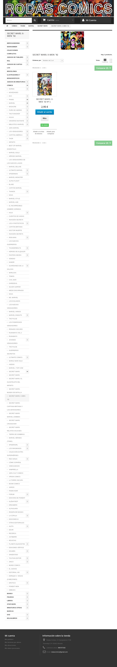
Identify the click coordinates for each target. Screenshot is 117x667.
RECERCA (12, 533)
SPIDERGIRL (13, 445)
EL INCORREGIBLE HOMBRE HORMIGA (14, 207)
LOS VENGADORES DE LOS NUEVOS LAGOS (16, 161)
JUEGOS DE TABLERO (15, 57)
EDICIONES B (13, 519)
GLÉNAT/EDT (13, 501)
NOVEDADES (13, 92)
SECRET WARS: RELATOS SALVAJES (14, 429)
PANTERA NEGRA (14, 255)
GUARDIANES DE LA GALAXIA (15, 267)
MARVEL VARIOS (14, 311)
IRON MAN (12, 237)
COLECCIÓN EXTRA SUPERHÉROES (15, 453)
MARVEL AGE (13, 202)
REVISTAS (12, 540)
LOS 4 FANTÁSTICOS (16, 223)
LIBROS (10, 600)
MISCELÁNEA (12, 71)
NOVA (10, 195)
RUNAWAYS (12, 336)
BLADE (11, 184)
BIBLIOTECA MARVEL (16, 124)
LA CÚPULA (12, 515)
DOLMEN (11, 551)
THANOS (11, 191)
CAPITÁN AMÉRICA (15, 135)
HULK (10, 213)
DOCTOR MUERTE (15, 230)
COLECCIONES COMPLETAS (12, 52)
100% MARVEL (13, 128)
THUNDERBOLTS (14, 248)
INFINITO (11, 142)
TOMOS (11, 276)
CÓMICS (10, 85)
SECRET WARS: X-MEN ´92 (16, 397)
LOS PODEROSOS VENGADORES (14, 324)
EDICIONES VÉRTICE (16, 547)
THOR (10, 138)
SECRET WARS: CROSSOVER (13, 422)
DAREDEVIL (12, 283)
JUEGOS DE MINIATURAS (16, 82)
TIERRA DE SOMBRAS (16, 434)
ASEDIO (11, 364)
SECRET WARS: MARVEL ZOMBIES (13, 415)
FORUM (11, 494)
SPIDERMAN (13, 174)
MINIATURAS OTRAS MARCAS (14, 609)
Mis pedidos (9, 639)
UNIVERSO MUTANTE (16, 121)
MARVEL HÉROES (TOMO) (14, 439)
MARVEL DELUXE (14, 167)
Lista (110, 61)
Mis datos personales (12, 648)
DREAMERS (12, 505)
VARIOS (11, 487)
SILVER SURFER (14, 287)
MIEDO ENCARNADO (16, 290)
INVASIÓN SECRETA (15, 220)
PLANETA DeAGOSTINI (16, 544)
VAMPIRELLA (13, 469)
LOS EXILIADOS (14, 301)
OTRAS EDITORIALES (16, 523)
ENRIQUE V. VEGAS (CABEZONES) (15, 577)
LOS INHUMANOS (14, 448)
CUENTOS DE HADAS (16, 216)
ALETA (10, 526)
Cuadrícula (105, 61)
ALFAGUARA (13, 508)
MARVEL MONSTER (15, 177)
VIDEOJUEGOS (14, 466)
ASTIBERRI (12, 537)
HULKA (11, 117)
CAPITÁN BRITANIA (15, 227)
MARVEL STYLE (14, 198)
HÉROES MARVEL (15, 156)
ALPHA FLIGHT (13, 181)
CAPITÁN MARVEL (15, 188)
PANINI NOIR (13, 491)
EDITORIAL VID (14, 572)
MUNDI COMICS (14, 565)
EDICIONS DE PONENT (16, 498)
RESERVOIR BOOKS (15, 512)
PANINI (11, 99)
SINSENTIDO (13, 554)
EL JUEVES (12, 569)
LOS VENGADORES (15, 131)
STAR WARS (11, 604)
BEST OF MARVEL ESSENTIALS (14, 147)
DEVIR (10, 530)
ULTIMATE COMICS (15, 357)
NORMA (11, 89)
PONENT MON (13, 586)
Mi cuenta (10, 635)
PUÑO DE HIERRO (15, 110)
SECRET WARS (14, 371)
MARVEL (11, 103)
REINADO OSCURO (15, 329)
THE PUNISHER (14, 114)
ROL (8, 61)
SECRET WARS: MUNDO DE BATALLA (14, 390)
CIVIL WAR (12, 280)
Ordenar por (37, 60)
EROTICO (12, 583)
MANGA (10, 593)
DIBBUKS (11, 590)
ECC (10, 96)
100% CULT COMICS (15, 473)
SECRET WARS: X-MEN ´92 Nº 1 (44, 100)
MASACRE (12, 107)
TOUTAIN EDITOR (14, 558)
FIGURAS (10, 597)
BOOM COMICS (14, 484)
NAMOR (11, 262)
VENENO (11, 259)
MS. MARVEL (13, 297)
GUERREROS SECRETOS (12, 352)
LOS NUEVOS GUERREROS (13, 242)
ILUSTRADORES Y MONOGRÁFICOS (13, 76)
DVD (8, 615)
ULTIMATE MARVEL (15, 170)
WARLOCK (12, 273)
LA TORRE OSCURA (15, 480)
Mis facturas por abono (13, 642)
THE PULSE (12, 319)
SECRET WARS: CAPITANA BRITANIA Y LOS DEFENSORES (15, 406)
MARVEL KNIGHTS (15, 315)
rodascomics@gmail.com (59, 652)
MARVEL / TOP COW (15, 368)
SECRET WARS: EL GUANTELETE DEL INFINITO (14, 382)
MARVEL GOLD (14, 152)
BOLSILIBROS (12, 618)
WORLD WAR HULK (15, 361)
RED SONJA (12, 459)
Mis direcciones (10, 645)
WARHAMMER (12, 47)
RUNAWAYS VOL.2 (15, 333)
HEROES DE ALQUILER (16, 251)
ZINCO (10, 562)
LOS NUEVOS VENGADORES (13, 306)
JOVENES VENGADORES (12, 341)
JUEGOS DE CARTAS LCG (14, 66)
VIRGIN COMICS (14, 476)
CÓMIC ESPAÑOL (14, 462)
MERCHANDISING (13, 43)
